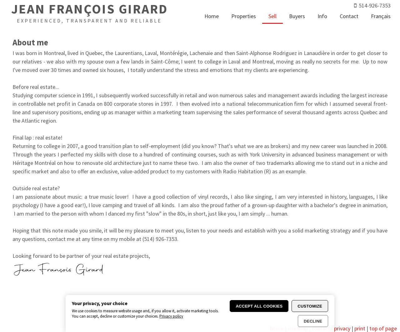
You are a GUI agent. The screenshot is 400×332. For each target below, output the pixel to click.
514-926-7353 (375, 5)
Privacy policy (171, 316)
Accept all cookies (259, 306)
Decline (313, 321)
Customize (310, 306)
